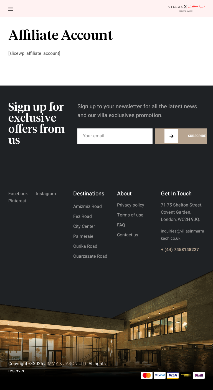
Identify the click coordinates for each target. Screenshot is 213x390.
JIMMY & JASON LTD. (65, 363)
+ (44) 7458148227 (180, 249)
